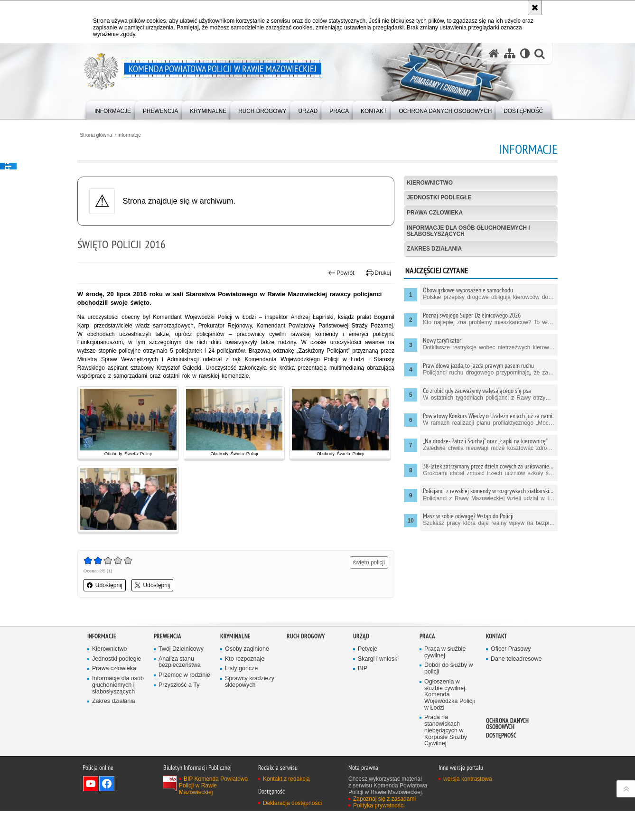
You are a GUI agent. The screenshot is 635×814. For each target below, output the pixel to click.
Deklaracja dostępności (292, 805)
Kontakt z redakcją (286, 781)
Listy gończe (241, 670)
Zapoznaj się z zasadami (384, 801)
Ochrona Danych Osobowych (507, 725)
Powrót (338, 273)
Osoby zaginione (247, 650)
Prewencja (167, 638)
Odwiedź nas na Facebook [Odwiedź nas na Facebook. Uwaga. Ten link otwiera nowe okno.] (106, 786)
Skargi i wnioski (378, 660)
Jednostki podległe (436, 198)
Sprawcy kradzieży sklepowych (250, 683)
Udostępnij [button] (114, 587)
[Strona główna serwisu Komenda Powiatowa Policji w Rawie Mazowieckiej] (493, 54)
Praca (427, 638)
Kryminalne (235, 638)
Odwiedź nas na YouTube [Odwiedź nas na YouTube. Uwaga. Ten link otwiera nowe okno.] (90, 786)
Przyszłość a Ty (179, 686)
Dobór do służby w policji (449, 670)
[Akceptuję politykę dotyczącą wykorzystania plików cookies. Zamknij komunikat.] (535, 7)
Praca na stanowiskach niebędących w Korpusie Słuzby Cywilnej (445, 733)
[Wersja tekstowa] (525, 54)
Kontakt (496, 638)
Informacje (140, 134)
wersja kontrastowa (467, 781)
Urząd (361, 638)
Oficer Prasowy (511, 650)
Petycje (367, 650)
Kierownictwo (426, 182)
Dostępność (501, 737)
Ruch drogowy (306, 638)
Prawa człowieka (431, 213)
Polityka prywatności (379, 808)
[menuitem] (113, 109)
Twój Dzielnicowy (181, 650)
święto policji (366, 564)
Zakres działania (431, 249)
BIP (362, 670)
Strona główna (106, 134)
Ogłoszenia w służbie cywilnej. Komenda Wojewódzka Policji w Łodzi (450, 696)
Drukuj (375, 273)
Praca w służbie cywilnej (445, 653)
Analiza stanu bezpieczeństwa (180, 663)
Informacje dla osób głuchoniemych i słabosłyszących (465, 231)
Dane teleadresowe (516, 660)
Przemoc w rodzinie (185, 677)
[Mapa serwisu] (509, 54)
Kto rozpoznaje (245, 660)
